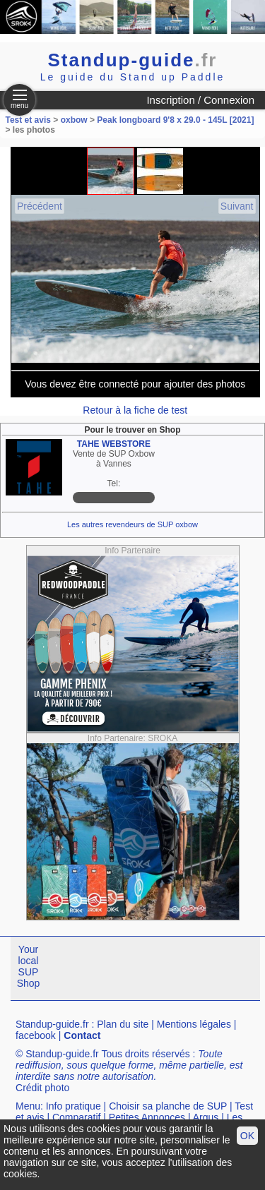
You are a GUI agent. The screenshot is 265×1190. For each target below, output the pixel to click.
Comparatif (76, 1117)
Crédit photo (42, 1087)
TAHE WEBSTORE (114, 444)
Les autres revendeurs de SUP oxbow (132, 524)
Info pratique (73, 1106)
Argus (206, 1117)
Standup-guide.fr (52, 1024)
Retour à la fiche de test (135, 410)
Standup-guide (133, 60)
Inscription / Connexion (200, 100)
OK (247, 1135)
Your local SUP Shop (28, 966)
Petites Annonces (147, 1117)
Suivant (237, 206)
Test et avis (30, 120)
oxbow (74, 120)
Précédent (39, 206)
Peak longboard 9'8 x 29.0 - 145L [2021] (175, 120)
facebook (36, 1035)
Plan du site (122, 1024)
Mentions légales (194, 1024)
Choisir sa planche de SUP (168, 1106)
